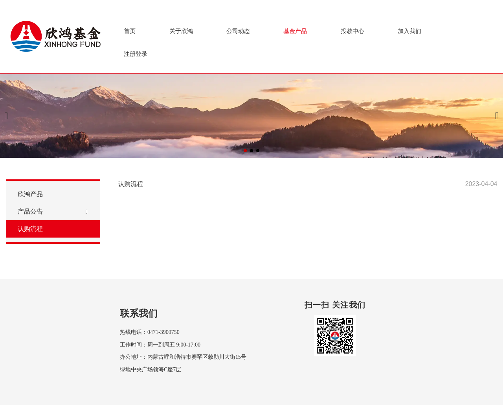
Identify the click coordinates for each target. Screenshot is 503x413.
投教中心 (352, 31)
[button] (245, 150)
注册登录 (135, 53)
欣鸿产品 (30, 197)
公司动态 (238, 31)
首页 (130, 31)
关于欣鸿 (181, 31)
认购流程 (30, 232)
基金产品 (295, 31)
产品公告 (30, 215)
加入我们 (409, 31)
